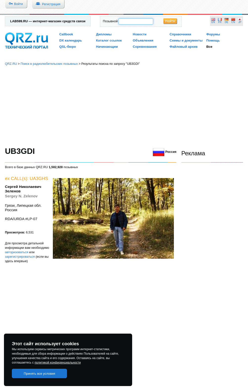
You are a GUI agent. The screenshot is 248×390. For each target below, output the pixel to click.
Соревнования (145, 46)
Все (209, 46)
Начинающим (107, 46)
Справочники (180, 34)
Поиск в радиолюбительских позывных (49, 64)
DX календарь (70, 40)
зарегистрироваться (20, 256)
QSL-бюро (67, 46)
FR (220, 22)
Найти (170, 21)
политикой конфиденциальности (58, 362)
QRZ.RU (11, 64)
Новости (140, 34)
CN (233, 22)
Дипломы (104, 34)
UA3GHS (39, 178)
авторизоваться (16, 252)
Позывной (110, 21)
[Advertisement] (124, 106)
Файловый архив (183, 46)
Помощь (213, 40)
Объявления (143, 40)
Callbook (66, 34)
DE (226, 22)
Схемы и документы (186, 40)
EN (213, 22)
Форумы (213, 34)
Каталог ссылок (109, 40)
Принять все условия (39, 373)
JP (239, 22)
